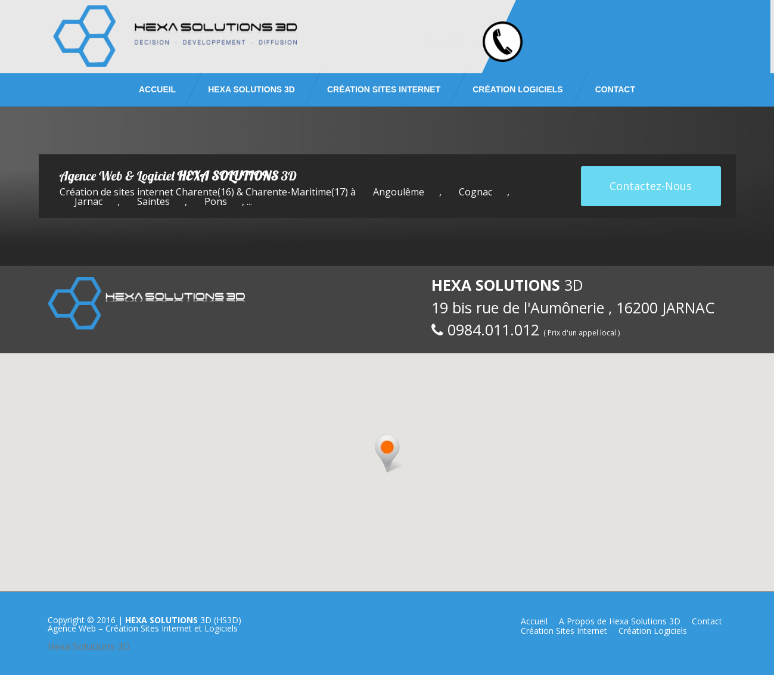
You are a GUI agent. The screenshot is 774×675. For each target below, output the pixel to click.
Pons (215, 201)
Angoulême (398, 191)
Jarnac (88, 201)
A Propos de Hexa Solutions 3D (619, 621)
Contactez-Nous (651, 186)
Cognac (475, 191)
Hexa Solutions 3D (89, 646)
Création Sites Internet (383, 89)
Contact (615, 89)
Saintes (153, 201)
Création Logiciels (517, 89)
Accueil (157, 89)
